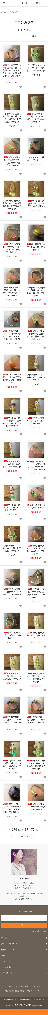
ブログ (10, 986)
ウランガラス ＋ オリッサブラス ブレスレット (36, 807)
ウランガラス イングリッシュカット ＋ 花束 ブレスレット (36, 335)
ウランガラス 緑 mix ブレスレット (36, 158)
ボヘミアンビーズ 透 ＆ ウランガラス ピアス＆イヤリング (36, 118)
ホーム (3, 12)
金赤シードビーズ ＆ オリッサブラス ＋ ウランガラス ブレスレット (12, 808)
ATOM (38, 986)
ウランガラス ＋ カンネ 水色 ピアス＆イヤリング (12, 464)
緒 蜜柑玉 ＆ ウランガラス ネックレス (36, 247)
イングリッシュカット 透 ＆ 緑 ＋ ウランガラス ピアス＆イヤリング (12, 118)
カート (40, 3)
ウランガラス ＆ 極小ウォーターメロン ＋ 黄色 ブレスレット (12, 248)
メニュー (8, 3)
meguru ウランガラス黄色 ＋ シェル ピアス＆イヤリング (36, 765)
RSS (31, 986)
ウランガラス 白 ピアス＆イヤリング (36, 635)
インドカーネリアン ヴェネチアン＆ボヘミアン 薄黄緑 (12, 378)
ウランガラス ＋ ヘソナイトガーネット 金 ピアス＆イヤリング (12, 422)
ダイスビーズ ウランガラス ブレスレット (12, 635)
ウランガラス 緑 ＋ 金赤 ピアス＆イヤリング (12, 507)
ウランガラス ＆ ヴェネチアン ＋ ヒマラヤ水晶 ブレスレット (12, 161)
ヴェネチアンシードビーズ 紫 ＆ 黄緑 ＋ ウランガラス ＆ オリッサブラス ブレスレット (12, 72)
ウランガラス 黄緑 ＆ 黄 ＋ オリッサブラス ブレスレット (12, 292)
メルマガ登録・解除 (21, 986)
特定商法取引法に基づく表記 (15, 991)
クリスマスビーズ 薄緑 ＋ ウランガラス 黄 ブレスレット (36, 292)
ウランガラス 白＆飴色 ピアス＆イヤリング (36, 377)
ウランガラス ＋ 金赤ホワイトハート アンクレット (12, 592)
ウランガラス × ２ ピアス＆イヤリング (36, 421)
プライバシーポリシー (35, 991)
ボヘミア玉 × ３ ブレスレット (36, 506)
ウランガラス (14, 12)
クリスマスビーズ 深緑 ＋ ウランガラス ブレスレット (36, 721)
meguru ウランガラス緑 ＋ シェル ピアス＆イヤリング (12, 764)
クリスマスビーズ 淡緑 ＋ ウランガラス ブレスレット (12, 721)
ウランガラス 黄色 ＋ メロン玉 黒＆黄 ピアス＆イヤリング (12, 205)
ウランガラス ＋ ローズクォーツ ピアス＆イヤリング (12, 676)
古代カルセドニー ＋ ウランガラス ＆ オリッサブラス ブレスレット (36, 465)
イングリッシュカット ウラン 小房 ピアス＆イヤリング (36, 68)
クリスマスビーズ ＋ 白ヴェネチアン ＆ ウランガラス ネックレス (12, 335)
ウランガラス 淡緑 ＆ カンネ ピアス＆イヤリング (36, 203)
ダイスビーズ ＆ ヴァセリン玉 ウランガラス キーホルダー (36, 593)
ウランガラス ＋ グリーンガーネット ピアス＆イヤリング (36, 678)
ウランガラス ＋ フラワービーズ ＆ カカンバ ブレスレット (36, 550)
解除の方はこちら (39, 931)
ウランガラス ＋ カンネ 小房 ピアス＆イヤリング (12, 548)
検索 (23, 3)
